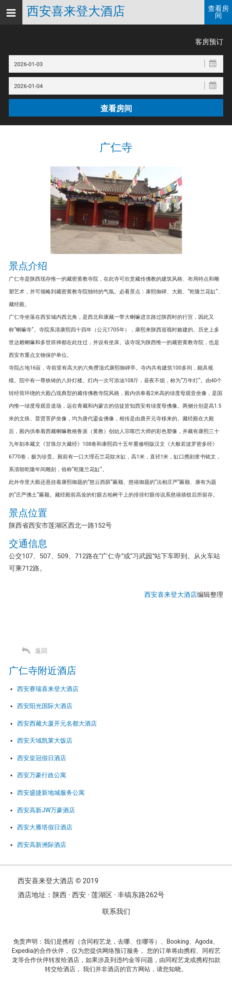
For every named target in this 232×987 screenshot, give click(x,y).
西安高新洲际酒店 (41, 844)
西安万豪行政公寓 (41, 775)
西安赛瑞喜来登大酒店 (48, 688)
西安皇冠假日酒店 (41, 757)
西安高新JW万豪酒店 (46, 810)
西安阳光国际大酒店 (44, 705)
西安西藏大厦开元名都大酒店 (57, 723)
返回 (41, 650)
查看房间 (218, 12)
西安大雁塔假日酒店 (44, 827)
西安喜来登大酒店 (76, 11)
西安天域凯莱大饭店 (44, 740)
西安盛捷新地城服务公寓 (51, 792)
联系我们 (116, 911)
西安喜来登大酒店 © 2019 (58, 881)
